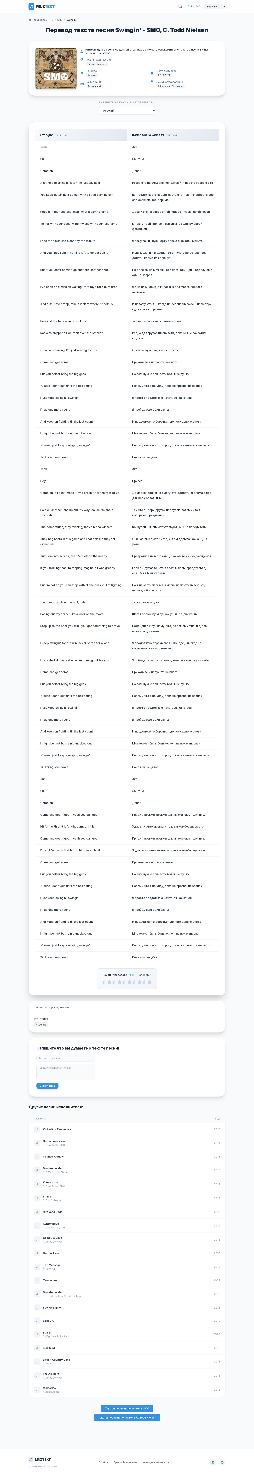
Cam (53, 1336)
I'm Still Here (51, 1373)
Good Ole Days (52, 1237)
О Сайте (103, 1462)
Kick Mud (49, 1348)
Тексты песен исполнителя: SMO (127, 1408)
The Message (52, 1265)
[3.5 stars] (134, 982)
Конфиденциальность (156, 1462)
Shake (47, 1196)
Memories (49, 1388)
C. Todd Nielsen (60, 1172)
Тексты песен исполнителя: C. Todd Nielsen (127, 1417)
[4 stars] (139, 982)
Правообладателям (126, 1462)
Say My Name (52, 1307)
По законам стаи (54, 1141)
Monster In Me (52, 1168)
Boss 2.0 (48, 1320)
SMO (60, 19)
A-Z (198, 6)
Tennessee (50, 1280)
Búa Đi (47, 1332)
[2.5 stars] (124, 982)
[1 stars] (109, 982)
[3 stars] (129, 982)
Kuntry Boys (51, 1223)
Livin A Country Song (56, 1359)
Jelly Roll (60, 1227)
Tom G (49, 1200)
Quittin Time (51, 1253)
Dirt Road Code (52, 1212)
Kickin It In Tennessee (57, 1129)
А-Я (190, 6)
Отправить (47, 1085)
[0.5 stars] (104, 982)
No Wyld (50, 1268)
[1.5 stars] (114, 982)
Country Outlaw (53, 1156)
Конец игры (50, 1182)
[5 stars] (149, 982)
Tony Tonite (52, 1145)
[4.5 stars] (144, 982)
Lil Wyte (50, 1227)
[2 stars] (119, 982)
